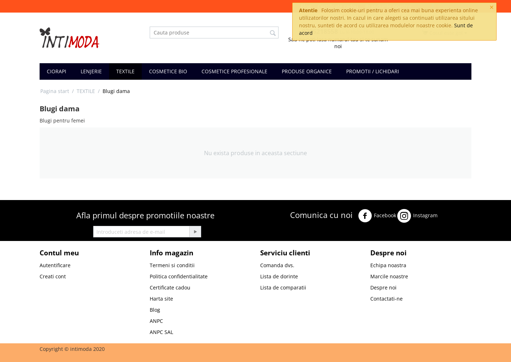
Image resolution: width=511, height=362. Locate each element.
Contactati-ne (386, 298)
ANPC (156, 320)
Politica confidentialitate (179, 276)
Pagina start (54, 91)
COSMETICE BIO (168, 71)
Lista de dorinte (279, 276)
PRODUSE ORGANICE (307, 71)
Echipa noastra (388, 265)
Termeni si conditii (172, 265)
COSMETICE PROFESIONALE (234, 71)
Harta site (161, 298)
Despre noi (383, 287)
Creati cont (53, 276)
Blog (155, 309)
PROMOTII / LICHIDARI (372, 71)
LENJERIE (91, 71)
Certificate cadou (170, 287)
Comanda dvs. (277, 265)
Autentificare (55, 265)
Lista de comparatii (283, 287)
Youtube (302, 234)
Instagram (417, 216)
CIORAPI (56, 71)
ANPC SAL (161, 332)
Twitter (450, 213)
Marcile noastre (389, 276)
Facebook (377, 216)
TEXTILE (125, 71)
